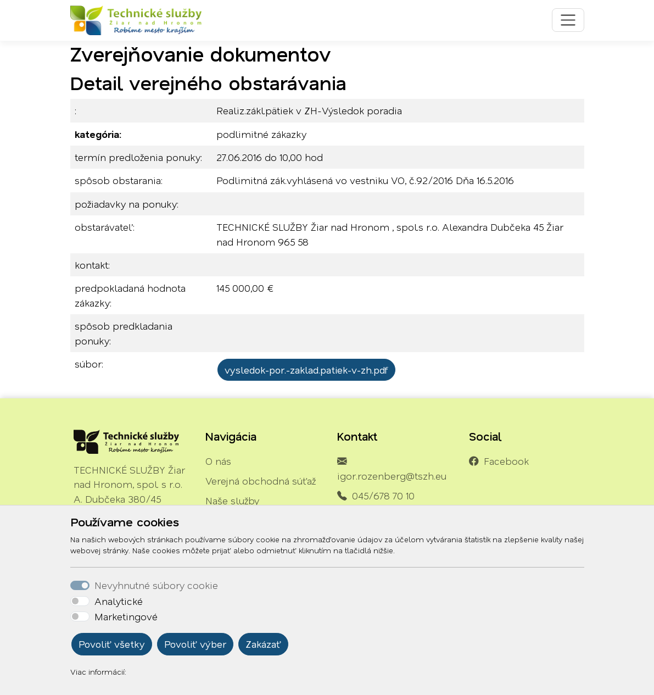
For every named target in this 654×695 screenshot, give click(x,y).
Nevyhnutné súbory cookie (156, 585)
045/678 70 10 (383, 496)
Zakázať (263, 644)
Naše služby (232, 500)
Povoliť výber (195, 644)
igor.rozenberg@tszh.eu (391, 476)
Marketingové (126, 616)
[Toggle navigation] (568, 20)
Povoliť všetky (112, 644)
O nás (218, 461)
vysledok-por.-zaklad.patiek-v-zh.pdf (306, 370)
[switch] (80, 601)
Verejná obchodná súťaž (260, 481)
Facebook (506, 461)
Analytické (118, 601)
